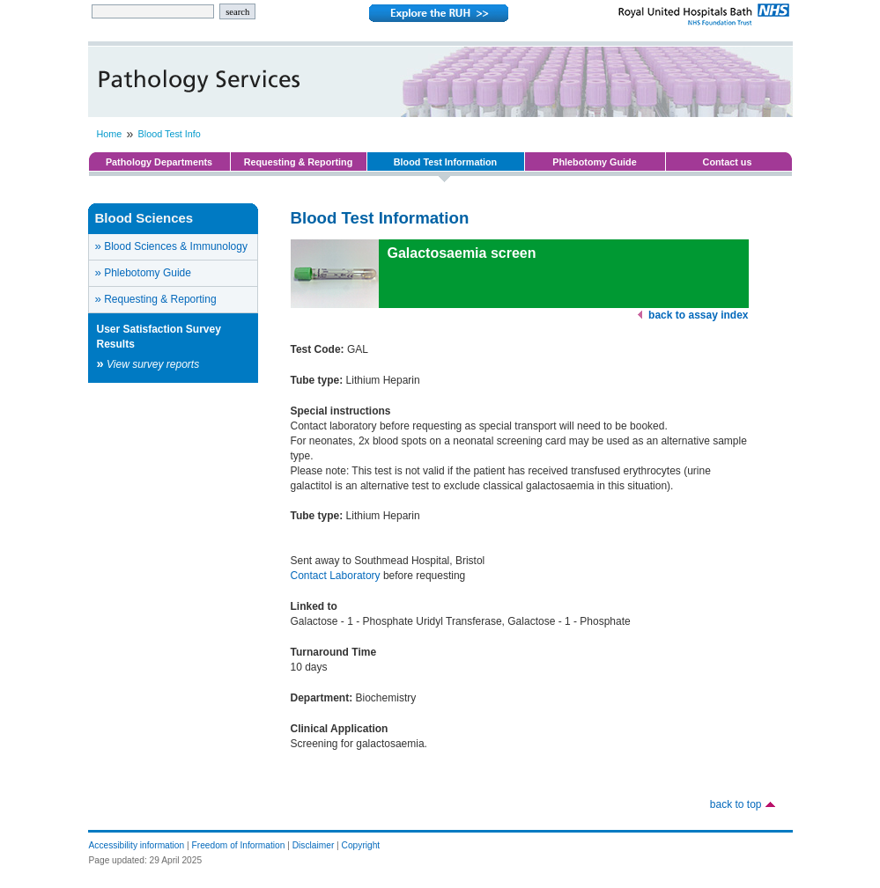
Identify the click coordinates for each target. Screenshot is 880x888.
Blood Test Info (169, 133)
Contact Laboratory (336, 575)
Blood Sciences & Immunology (171, 246)
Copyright (361, 845)
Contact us (727, 162)
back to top (736, 804)
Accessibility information (137, 845)
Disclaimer (313, 845)
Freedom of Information (238, 845)
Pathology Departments (159, 162)
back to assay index (698, 315)
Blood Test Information (445, 162)
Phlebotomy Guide (594, 162)
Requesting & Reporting (298, 162)
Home (109, 133)
